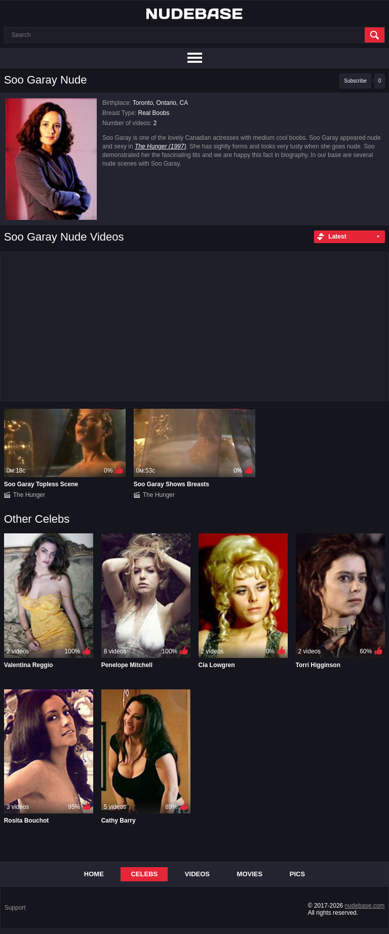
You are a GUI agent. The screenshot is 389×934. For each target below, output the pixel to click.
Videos (197, 874)
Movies (250, 874)
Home (94, 874)
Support (15, 907)
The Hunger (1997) (160, 146)
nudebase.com (365, 905)
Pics (297, 874)
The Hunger (29, 494)
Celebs (144, 874)
